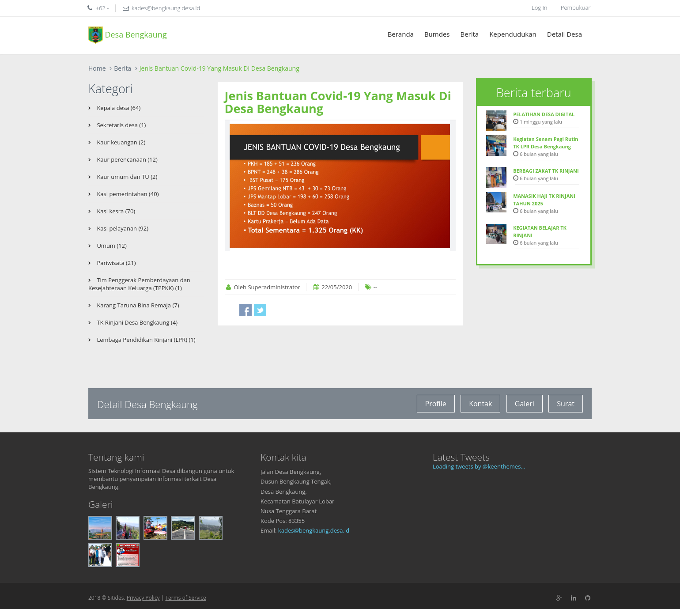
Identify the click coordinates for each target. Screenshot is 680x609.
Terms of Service (185, 597)
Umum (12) (111, 246)
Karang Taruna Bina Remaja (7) (137, 305)
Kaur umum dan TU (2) (126, 177)
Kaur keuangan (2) (120, 142)
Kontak (480, 404)
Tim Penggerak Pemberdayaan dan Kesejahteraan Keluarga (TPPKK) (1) (139, 284)
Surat (565, 404)
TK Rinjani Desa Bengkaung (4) (136, 322)
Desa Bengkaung (127, 35)
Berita (469, 34)
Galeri (524, 404)
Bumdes (437, 34)
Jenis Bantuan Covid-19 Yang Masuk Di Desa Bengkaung (338, 102)
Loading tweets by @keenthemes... (479, 466)
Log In (539, 7)
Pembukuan (576, 7)
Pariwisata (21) (115, 263)
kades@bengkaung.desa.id (313, 530)
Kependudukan (512, 34)
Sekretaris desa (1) (120, 125)
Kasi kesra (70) (115, 211)
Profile (435, 404)
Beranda (401, 34)
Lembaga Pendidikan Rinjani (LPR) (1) (145, 340)
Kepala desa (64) (117, 108)
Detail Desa (564, 34)
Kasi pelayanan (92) (121, 228)
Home (97, 68)
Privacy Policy (143, 597)
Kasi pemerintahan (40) (127, 194)
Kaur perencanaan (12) (126, 159)
